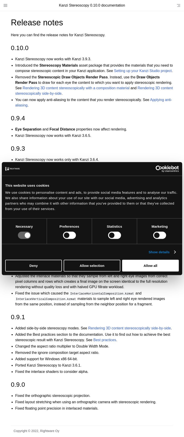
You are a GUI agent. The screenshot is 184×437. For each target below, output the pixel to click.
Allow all (150, 266)
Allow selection (92, 266)
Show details (159, 252)
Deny (33, 266)
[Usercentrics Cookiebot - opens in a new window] (159, 168)
